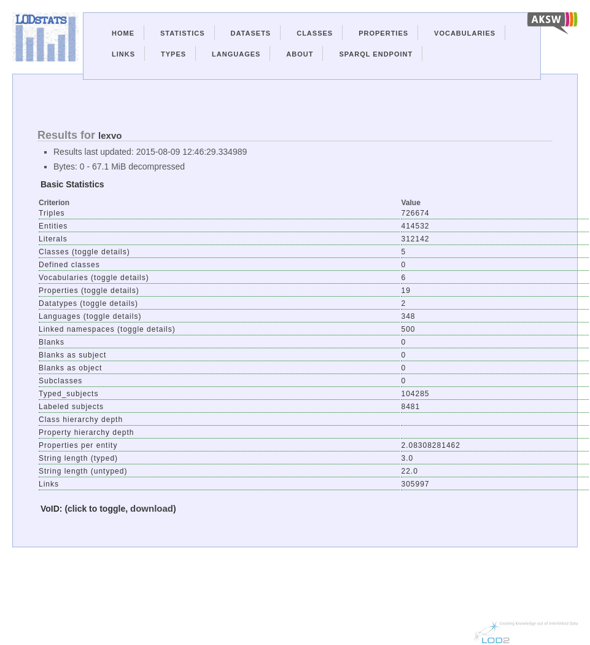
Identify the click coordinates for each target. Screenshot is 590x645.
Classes (315, 33)
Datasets (251, 33)
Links (123, 54)
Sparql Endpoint (376, 54)
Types (173, 54)
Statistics (182, 33)
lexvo (110, 135)
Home (123, 33)
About (299, 54)
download (151, 508)
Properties (383, 33)
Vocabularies (464, 33)
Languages (236, 54)
